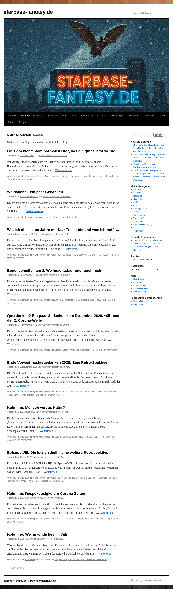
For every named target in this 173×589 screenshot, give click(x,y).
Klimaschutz (78, 437)
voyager (106, 255)
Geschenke (89, 392)
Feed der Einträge (140, 285)
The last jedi (33, 481)
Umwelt (109, 437)
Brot (105, 176)
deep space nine (68, 255)
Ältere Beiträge (15, 568)
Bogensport (83, 300)
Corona (57, 350)
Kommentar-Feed (140, 288)
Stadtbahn (93, 518)
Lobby (65, 350)
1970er (57, 392)
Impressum (138, 304)
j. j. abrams (102, 478)
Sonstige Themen (89, 115)
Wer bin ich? (135, 115)
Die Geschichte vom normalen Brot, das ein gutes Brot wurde (61, 151)
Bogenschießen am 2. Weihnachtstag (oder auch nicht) (55, 270)
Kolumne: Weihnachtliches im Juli (37, 534)
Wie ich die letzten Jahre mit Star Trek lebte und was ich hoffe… (63, 230)
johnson (112, 478)
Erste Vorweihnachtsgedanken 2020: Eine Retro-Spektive (57, 362)
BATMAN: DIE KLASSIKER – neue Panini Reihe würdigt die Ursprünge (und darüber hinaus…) (149, 148)
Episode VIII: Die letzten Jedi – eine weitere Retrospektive (57, 452)
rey (13, 481)
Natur (96, 437)
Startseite (12, 115)
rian (18, 481)
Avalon (57, 300)
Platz (103, 300)
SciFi (64, 115)
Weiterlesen (63, 170)
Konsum (113, 392)
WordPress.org (139, 291)
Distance (66, 518)
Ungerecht (104, 518)
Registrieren (138, 279)
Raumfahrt (53, 115)
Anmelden (137, 282)
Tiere (102, 437)
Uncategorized (75, 176)
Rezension (38, 115)
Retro (9, 395)
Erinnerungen (76, 392)
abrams (63, 478)
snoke (23, 481)
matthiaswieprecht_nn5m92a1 (53, 155)
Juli (56, 559)
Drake (93, 300)
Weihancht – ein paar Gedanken (35, 192)
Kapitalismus (114, 176)
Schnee (17, 395)
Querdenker (85, 350)
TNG (99, 255)
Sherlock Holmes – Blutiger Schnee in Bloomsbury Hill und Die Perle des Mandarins (149, 157)
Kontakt (11, 122)
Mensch (88, 437)
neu (98, 300)
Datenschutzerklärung (156, 115)
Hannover (76, 518)
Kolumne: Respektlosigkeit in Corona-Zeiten (46, 493)
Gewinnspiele (118, 115)
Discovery (81, 255)
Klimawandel (102, 392)
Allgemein (30, 176)
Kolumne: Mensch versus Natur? (36, 407)
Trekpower (24, 122)
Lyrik (47, 176)
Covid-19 (66, 437)
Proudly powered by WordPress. (147, 580)
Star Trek (91, 255)
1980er (65, 392)
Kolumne (25, 115)
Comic (73, 115)
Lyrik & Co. (141, 221)
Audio (105, 115)
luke (9, 481)
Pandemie (74, 350)
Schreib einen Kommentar (20, 179)
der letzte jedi (74, 478)
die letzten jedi (89, 478)
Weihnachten (28, 395)
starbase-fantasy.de (28, 12)
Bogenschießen (69, 300)
